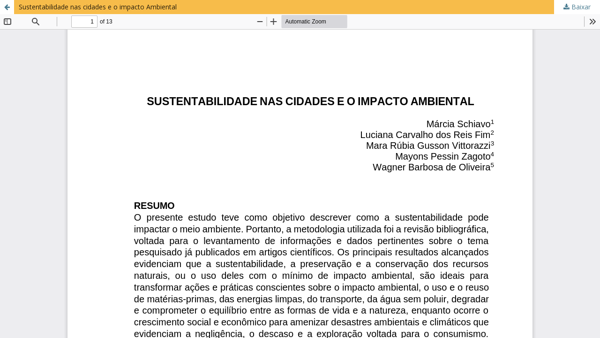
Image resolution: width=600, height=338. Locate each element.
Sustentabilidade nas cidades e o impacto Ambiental (98, 6)
